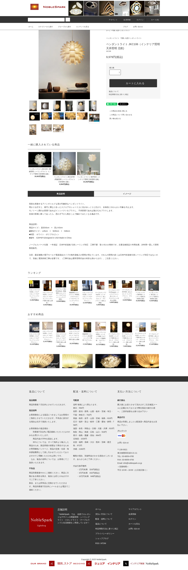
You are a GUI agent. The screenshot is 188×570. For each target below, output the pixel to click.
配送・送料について (103, 519)
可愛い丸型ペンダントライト (121, 30)
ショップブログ (102, 538)
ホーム (30, 27)
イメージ (127, 194)
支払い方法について (103, 514)
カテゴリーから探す (44, 27)
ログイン (138, 20)
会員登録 (125, 20)
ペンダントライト (112, 38)
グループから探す (63, 27)
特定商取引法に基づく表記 (118, 94)
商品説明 (61, 194)
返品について (114, 91)
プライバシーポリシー (104, 533)
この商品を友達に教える (116, 111)
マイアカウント (135, 509)
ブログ (124, 27)
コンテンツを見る (81, 27)
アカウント (111, 20)
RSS (97, 543)
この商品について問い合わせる (119, 115)
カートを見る (134, 524)
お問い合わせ (136, 27)
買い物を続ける (113, 119)
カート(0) (153, 20)
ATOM (103, 543)
